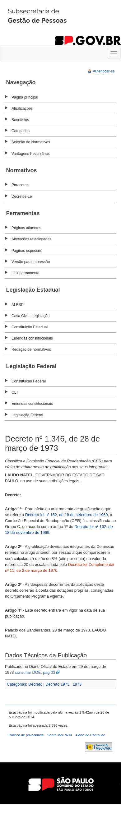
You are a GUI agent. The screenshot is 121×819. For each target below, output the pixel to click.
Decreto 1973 (57, 684)
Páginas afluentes (26, 228)
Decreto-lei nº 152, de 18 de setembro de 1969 (66, 514)
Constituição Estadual (30, 327)
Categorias (21, 131)
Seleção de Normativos (31, 142)
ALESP (18, 305)
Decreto (35, 684)
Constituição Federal (29, 381)
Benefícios (20, 120)
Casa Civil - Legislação (30, 316)
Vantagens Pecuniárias (31, 153)
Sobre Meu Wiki (59, 735)
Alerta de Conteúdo (90, 735)
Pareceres (20, 185)
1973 (77, 684)
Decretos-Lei (22, 196)
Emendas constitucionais (32, 338)
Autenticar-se (104, 71)
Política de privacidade (26, 735)
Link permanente (25, 273)
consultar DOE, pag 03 (35, 672)
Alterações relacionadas (31, 239)
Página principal (25, 97)
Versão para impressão (31, 262)
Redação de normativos (31, 349)
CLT (15, 392)
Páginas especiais (27, 250)
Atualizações (22, 108)
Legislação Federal (27, 415)
